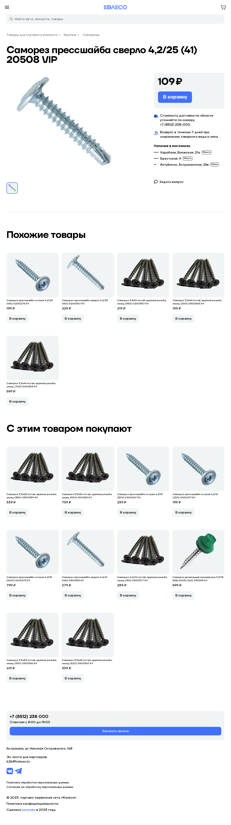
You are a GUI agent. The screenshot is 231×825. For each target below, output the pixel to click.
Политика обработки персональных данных (37, 782)
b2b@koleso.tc (18, 761)
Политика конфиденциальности (32, 804)
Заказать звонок (115, 731)
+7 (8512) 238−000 (175, 124)
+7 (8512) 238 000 (29, 716)
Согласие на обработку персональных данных (39, 787)
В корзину (175, 97)
